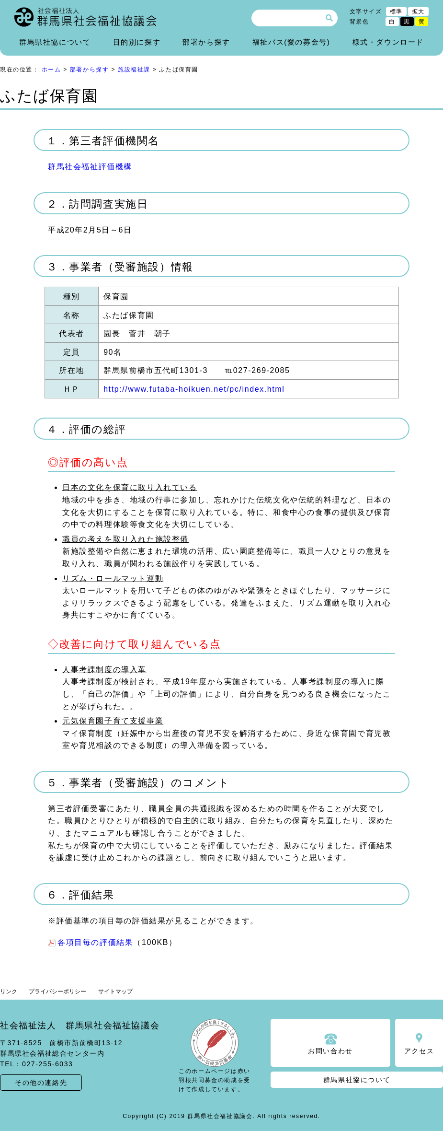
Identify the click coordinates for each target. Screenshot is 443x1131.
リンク (8, 991)
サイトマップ (115, 991)
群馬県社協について (55, 42)
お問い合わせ (330, 1051)
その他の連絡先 (41, 1082)
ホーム (51, 69)
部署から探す (206, 42)
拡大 (418, 11)
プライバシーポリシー (57, 991)
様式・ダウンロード (388, 42)
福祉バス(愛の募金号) (291, 42)
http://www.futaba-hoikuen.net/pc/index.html (193, 389)
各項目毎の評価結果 (95, 942)
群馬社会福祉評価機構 (90, 167)
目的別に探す (137, 42)
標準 (396, 11)
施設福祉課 (134, 69)
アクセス (419, 1051)
